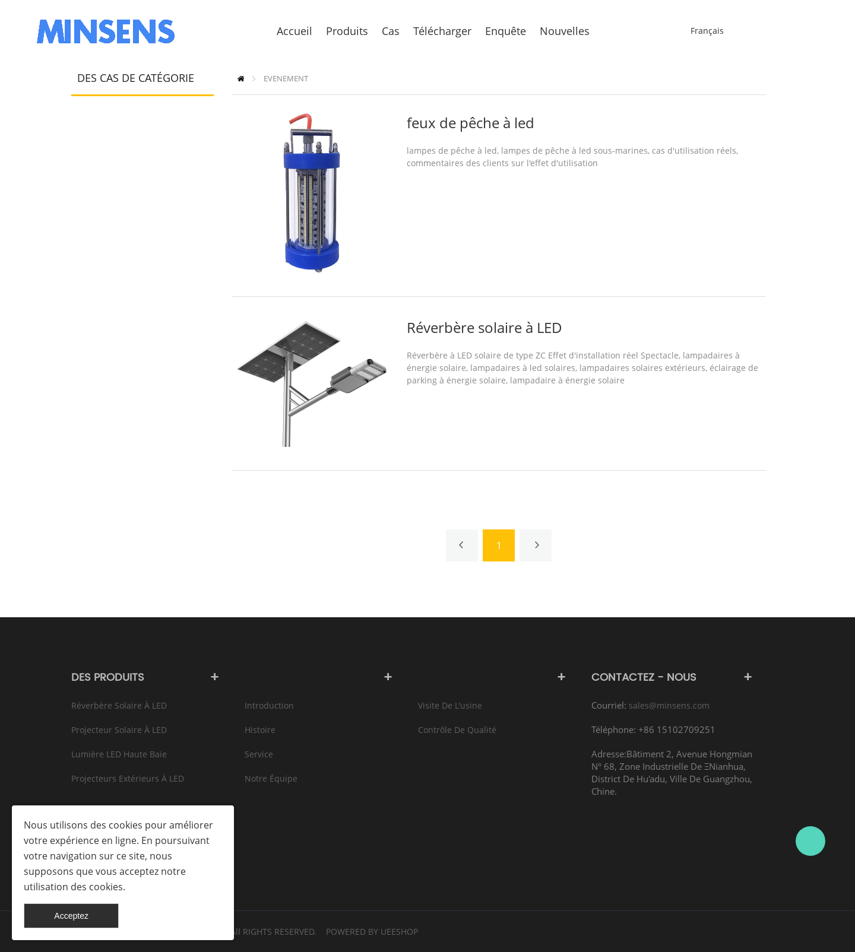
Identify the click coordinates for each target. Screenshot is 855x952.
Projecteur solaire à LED (119, 729)
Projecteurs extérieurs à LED (127, 778)
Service (259, 754)
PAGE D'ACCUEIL (241, 78)
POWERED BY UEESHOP (372, 931)
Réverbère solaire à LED (484, 327)
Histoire (260, 729)
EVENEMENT (286, 78)
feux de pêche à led (470, 122)
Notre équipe (271, 778)
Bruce (810, 841)
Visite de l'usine (450, 705)
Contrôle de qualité (457, 729)
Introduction (269, 705)
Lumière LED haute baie (119, 754)
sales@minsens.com (669, 705)
